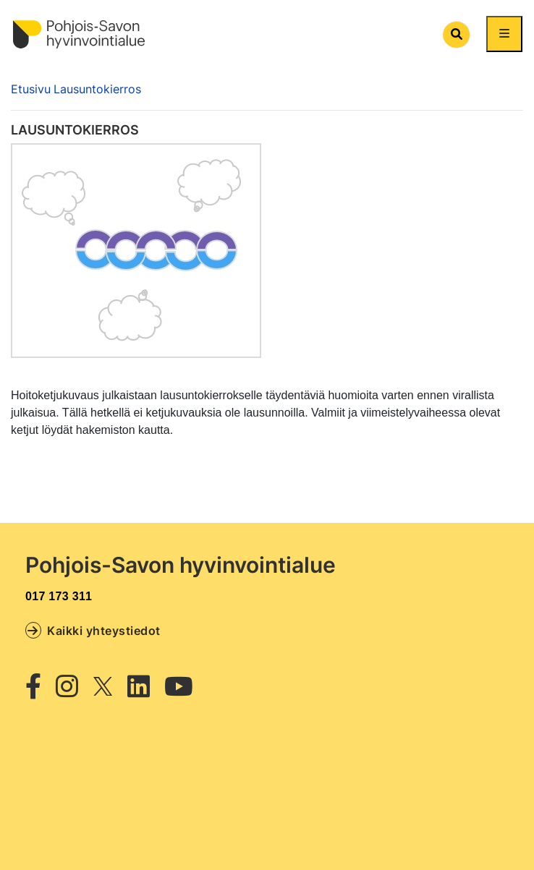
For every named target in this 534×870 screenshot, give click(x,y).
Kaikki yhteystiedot (93, 630)
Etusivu (31, 89)
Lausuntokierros (97, 89)
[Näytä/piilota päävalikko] (504, 34)
